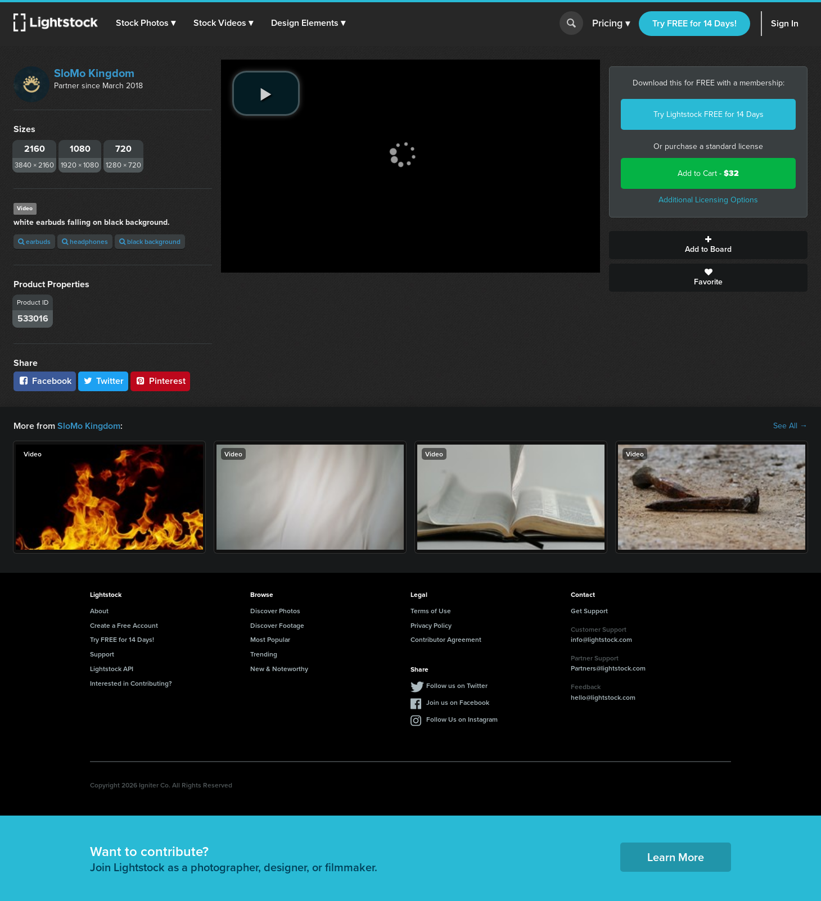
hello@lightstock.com (603, 697)
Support (102, 654)
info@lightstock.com (601, 639)
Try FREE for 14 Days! (694, 23)
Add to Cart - (708, 173)
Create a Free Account (124, 625)
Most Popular (270, 639)
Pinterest (160, 380)
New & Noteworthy (279, 668)
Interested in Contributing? (131, 683)
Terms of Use (431, 610)
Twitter (103, 380)
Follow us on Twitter (457, 685)
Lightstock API (111, 668)
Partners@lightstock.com (608, 668)
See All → (790, 426)
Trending (263, 654)
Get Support (589, 610)
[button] (145, 23)
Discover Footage (277, 625)
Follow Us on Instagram (462, 719)
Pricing (611, 23)
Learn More (675, 857)
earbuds (34, 241)
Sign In (785, 23)
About (99, 610)
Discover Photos (275, 610)
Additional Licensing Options (708, 200)
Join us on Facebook (457, 702)
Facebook (44, 380)
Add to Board (708, 245)
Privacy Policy (431, 625)
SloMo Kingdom (94, 73)
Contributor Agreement (446, 639)
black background (150, 241)
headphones (85, 241)
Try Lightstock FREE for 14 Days (708, 114)
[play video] (266, 93)
